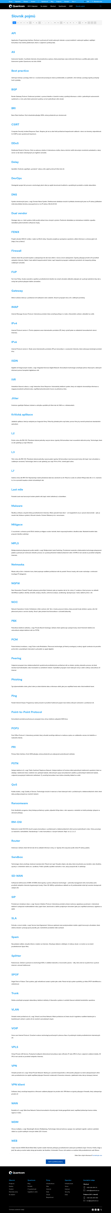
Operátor (18, 1)
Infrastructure (69, 1183)
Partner (26, 1)
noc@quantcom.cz (92, 1201)
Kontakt (66, 1)
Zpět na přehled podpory (55, 1161)
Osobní (33, 1)
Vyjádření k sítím (33, 1192)
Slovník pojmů (80, 6)
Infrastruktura (50, 1183)
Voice (66, 1186)
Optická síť (44, 1)
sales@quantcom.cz (92, 1190)
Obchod (53, 6)
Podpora (58, 1)
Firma (10, 1)
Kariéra (11, 1186)
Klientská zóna (97, 1)
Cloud (48, 1194)
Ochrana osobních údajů (16, 1209)
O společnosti (32, 1189)
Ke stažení (44, 6)
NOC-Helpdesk (33, 6)
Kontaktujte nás (97, 1155)
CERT (71, 6)
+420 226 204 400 (92, 1198)
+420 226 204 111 (91, 1187)
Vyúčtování (62, 6)
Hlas (47, 1186)
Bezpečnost (49, 1197)
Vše (14, 22)
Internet (48, 1189)
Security (67, 1192)
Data (47, 1192)
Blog (52, 1)
